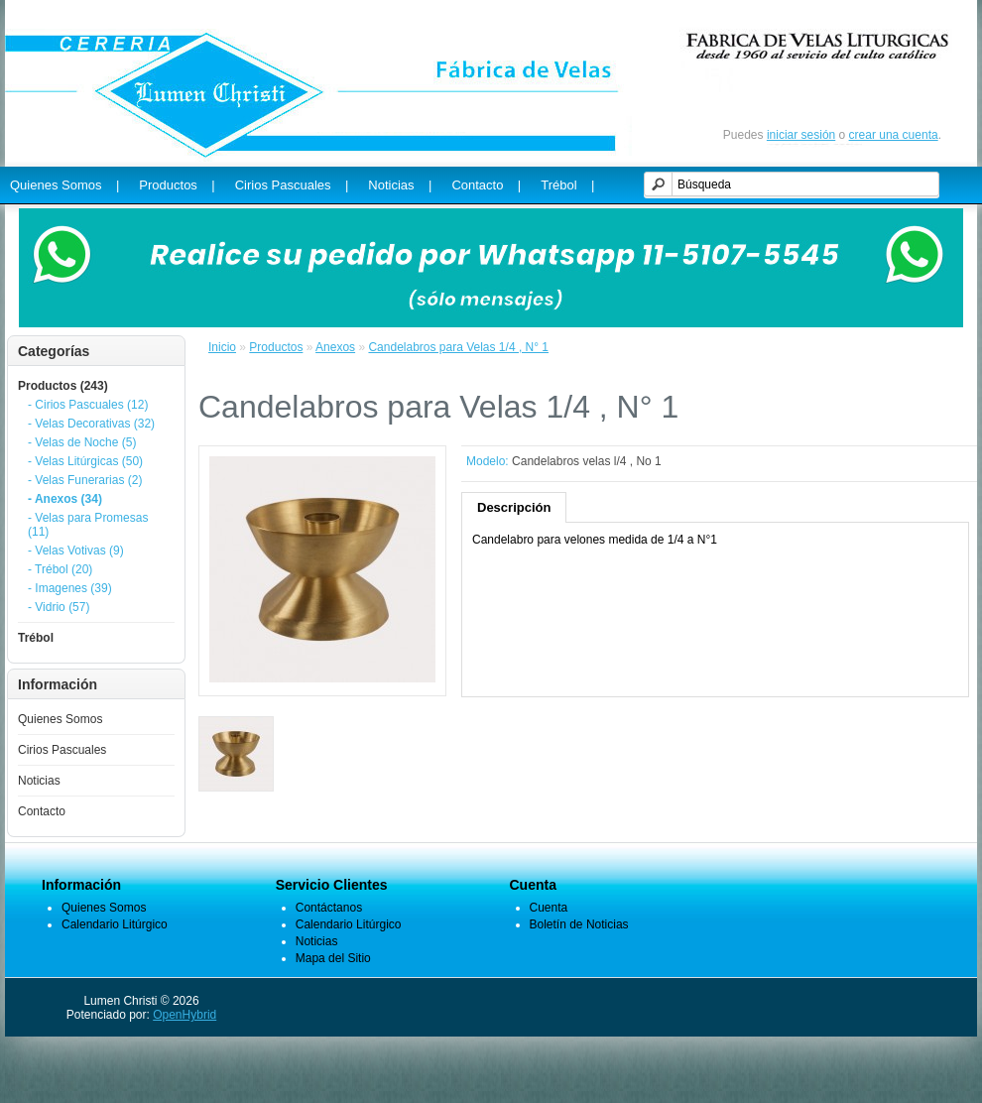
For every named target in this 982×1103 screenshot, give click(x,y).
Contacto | (486, 185)
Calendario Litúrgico (114, 924)
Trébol (36, 638)
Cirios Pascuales (62, 750)
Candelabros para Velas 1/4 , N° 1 (458, 347)
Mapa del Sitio (333, 958)
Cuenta (549, 908)
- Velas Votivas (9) (76, 550)
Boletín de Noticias (579, 924)
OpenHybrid (184, 1015)
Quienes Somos (60, 719)
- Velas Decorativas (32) (91, 423)
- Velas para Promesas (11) (88, 525)
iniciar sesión (801, 135)
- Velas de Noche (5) (82, 442)
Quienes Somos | (64, 185)
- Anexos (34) (65, 499)
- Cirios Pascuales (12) (88, 405)
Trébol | (567, 185)
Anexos (335, 347)
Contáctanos (329, 908)
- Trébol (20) (60, 569)
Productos (276, 347)
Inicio (222, 347)
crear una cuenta (893, 135)
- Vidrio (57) (58, 607)
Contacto (41, 811)
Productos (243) (63, 386)
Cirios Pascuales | (292, 185)
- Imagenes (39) (70, 588)
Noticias (39, 781)
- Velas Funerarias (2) (85, 480)
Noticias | (399, 185)
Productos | (176, 185)
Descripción (514, 507)
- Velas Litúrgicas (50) (85, 461)
